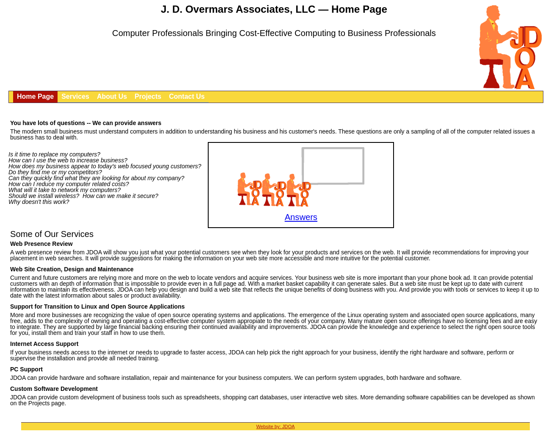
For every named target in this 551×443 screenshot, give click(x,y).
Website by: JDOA (275, 426)
